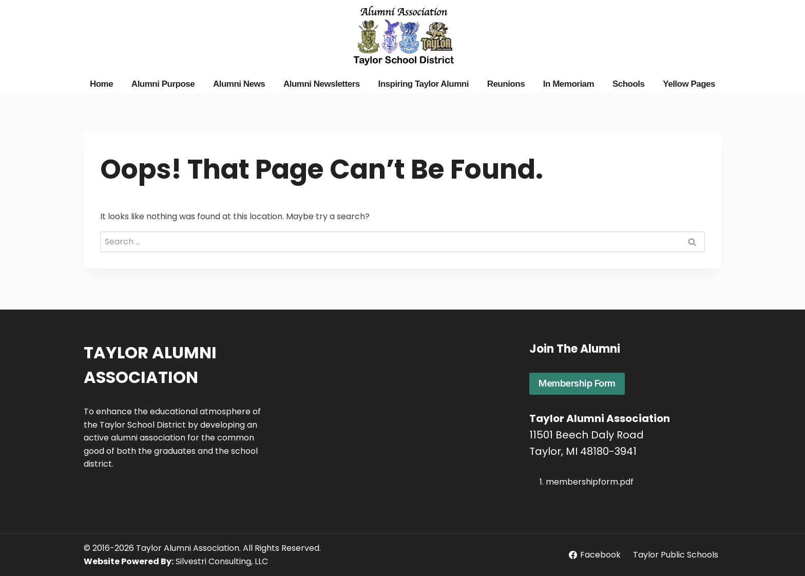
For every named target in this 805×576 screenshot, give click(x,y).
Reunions (506, 84)
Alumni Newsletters (321, 84)
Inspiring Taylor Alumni (423, 84)
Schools (628, 84)
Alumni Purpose (163, 84)
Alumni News (239, 84)
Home (101, 84)
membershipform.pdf (590, 482)
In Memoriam (568, 84)
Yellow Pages (689, 84)
